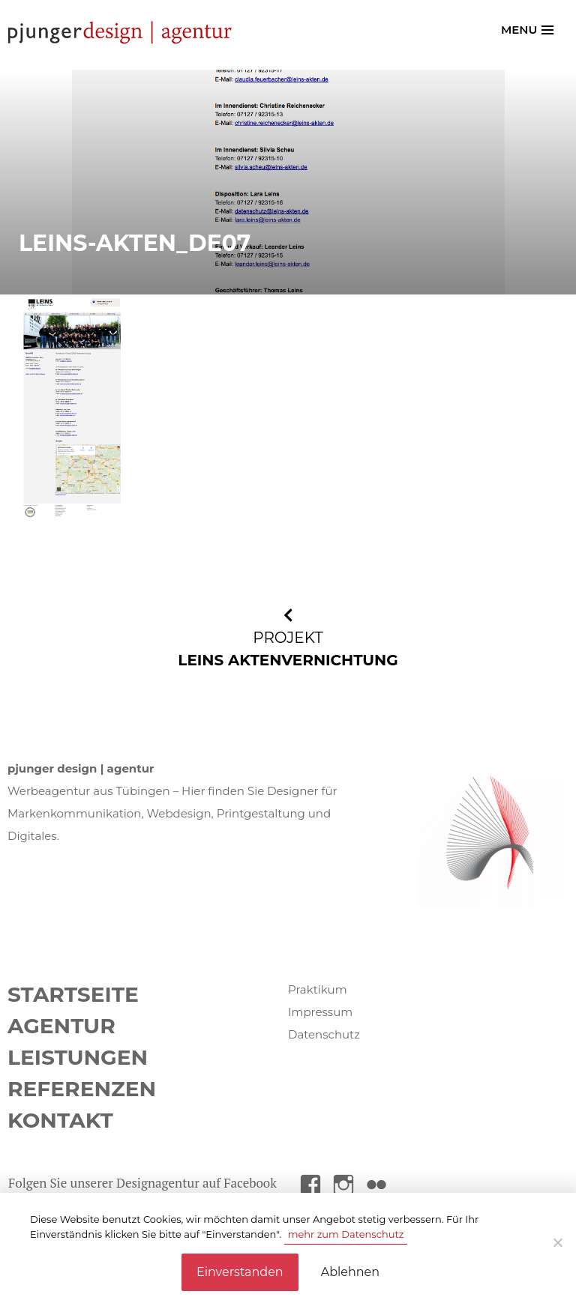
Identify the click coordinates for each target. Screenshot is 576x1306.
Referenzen (82, 1088)
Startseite (73, 994)
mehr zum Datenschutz (346, 1234)
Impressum (320, 1012)
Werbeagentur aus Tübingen (89, 791)
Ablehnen (350, 1272)
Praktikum (317, 989)
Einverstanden (240, 1272)
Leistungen (78, 1057)
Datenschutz (324, 1034)
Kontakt (60, 1120)
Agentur (62, 1026)
